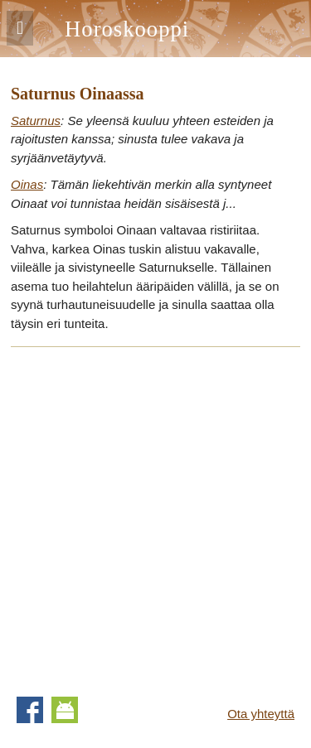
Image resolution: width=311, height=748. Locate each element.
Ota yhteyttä (260, 714)
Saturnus (36, 120)
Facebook (30, 710)
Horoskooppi (127, 29)
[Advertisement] (155, 516)
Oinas (27, 184)
